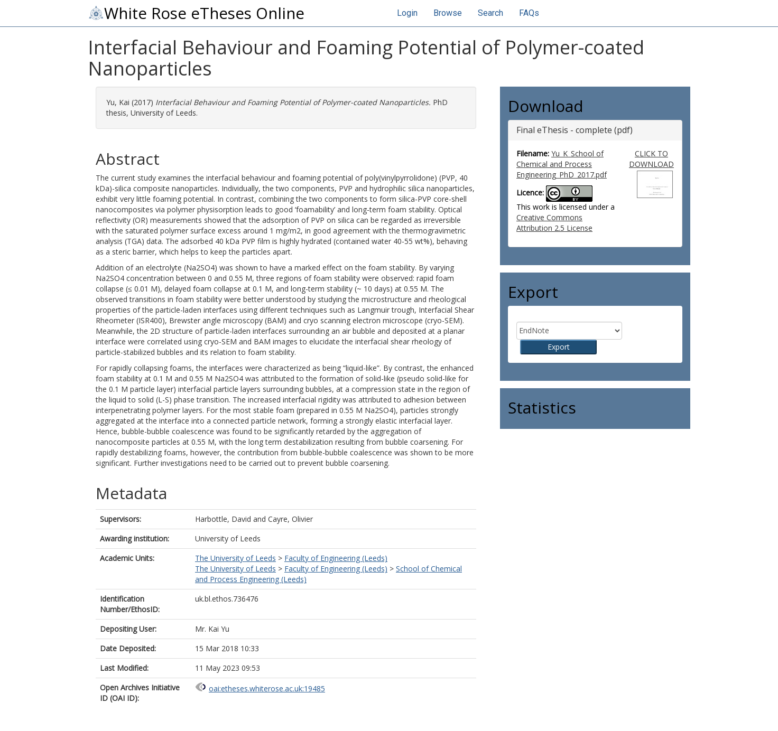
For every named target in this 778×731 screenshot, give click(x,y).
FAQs (529, 13)
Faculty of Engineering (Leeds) (335, 558)
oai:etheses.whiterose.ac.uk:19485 (267, 688)
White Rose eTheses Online (196, 13)
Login (407, 13)
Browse (447, 13)
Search (490, 13)
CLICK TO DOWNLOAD (651, 158)
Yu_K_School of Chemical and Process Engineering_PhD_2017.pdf (561, 164)
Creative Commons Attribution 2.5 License (554, 222)
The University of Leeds (235, 558)
